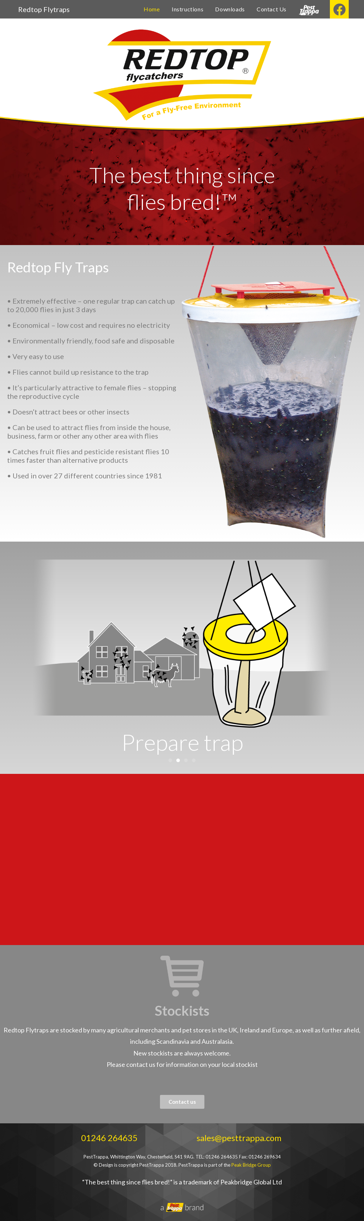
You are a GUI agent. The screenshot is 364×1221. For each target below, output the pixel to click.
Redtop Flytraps (44, 9)
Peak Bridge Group (251, 1165)
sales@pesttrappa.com (239, 1138)
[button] (170, 760)
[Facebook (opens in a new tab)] (339, 9)
